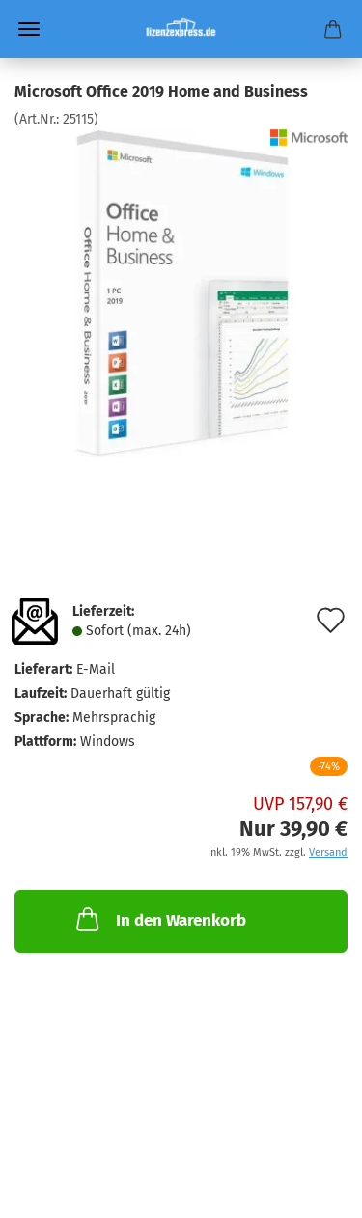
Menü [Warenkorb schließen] (29, 29)
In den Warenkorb (159, 918)
